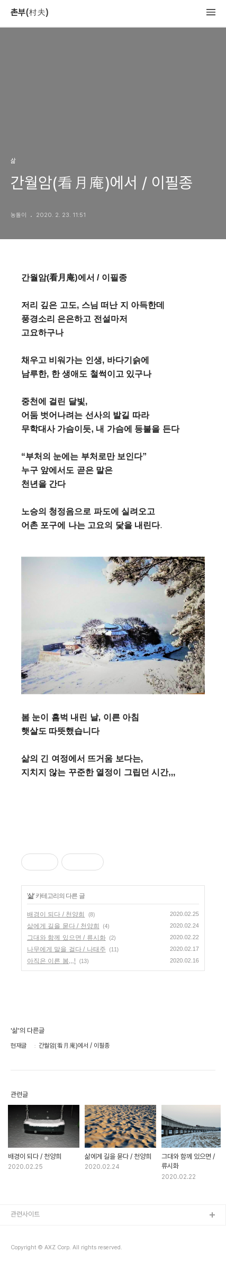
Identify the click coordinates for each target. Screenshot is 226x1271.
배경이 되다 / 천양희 (56, 914)
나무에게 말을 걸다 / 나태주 (66, 949)
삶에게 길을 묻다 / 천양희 (63, 926)
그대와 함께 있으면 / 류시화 (66, 937)
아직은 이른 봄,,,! (51, 961)
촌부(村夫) (30, 12)
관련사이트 (25, 1214)
